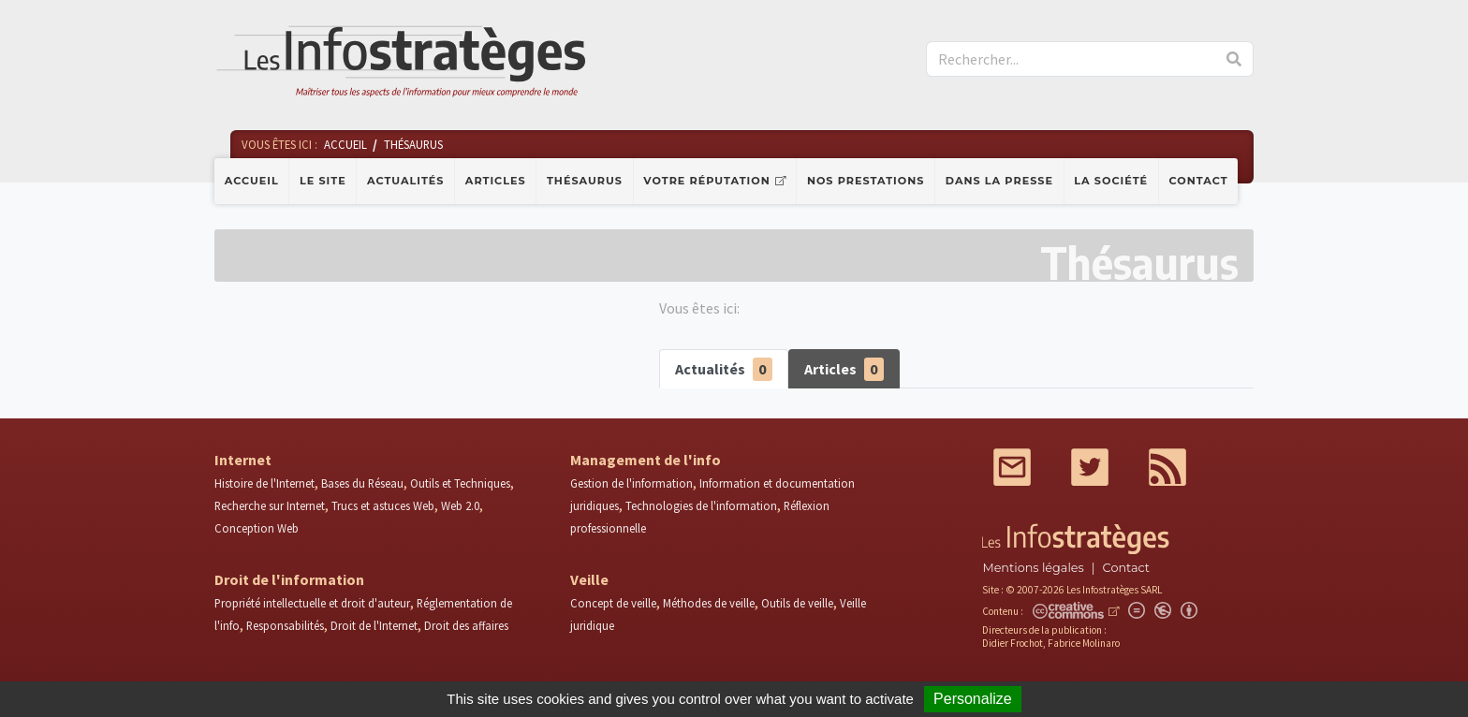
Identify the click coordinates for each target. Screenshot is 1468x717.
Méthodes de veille (709, 602)
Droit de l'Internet (374, 625)
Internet (243, 459)
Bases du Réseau (362, 483)
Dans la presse (999, 180)
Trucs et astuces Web (382, 505)
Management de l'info (645, 459)
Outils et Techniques (460, 483)
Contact (1198, 180)
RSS (1167, 467)
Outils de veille (797, 602)
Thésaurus (585, 180)
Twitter (1089, 467)
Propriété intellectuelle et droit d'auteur (312, 602)
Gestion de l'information (631, 483)
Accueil (252, 180)
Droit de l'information (289, 579)
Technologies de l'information (701, 505)
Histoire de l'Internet (264, 483)
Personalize (972, 699)
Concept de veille (613, 602)
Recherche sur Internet (269, 505)
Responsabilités (285, 625)
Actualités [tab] (723, 369)
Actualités (405, 180)
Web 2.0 (460, 505)
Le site (323, 180)
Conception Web (256, 527)
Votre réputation (706, 180)
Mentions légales (1032, 568)
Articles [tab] (844, 369)
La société (1111, 180)
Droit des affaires (466, 625)
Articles (495, 180)
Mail (1012, 467)
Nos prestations (866, 180)
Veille (589, 579)
